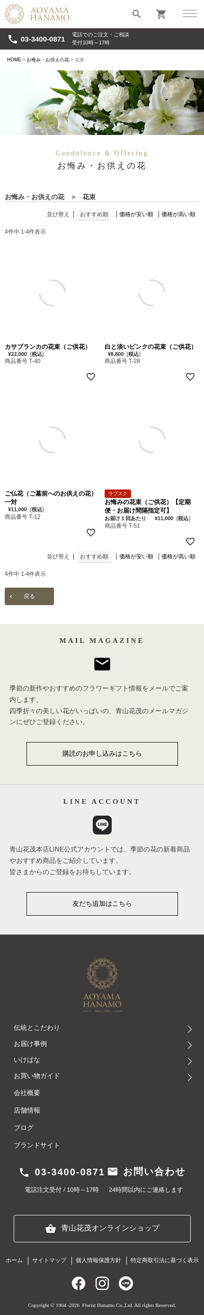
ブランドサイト (37, 1145)
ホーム (14, 1260)
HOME (14, 59)
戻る (29, 596)
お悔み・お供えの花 (48, 59)
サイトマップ (49, 1260)
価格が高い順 (178, 214)
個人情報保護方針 (98, 1260)
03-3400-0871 (36, 39)
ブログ (24, 1127)
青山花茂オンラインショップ (102, 1228)
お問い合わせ (146, 1171)
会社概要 (27, 1092)
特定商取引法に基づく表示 (165, 1260)
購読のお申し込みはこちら (102, 753)
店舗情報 (27, 1110)
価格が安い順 (136, 214)
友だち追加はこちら (102, 903)
